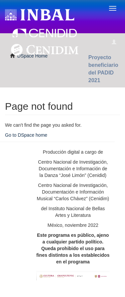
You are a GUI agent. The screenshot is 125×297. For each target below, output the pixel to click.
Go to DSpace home (26, 135)
